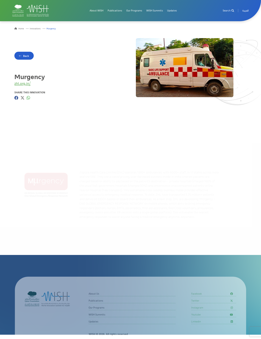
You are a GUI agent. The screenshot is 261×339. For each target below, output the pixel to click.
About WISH (96, 10)
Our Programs (134, 10)
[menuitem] (245, 10)
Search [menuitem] (228, 10)
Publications (115, 10)
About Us (94, 298)
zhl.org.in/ (22, 83)
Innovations (35, 28)
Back (26, 56)
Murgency (51, 28)
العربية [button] (245, 10)
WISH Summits (154, 10)
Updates (172, 10)
